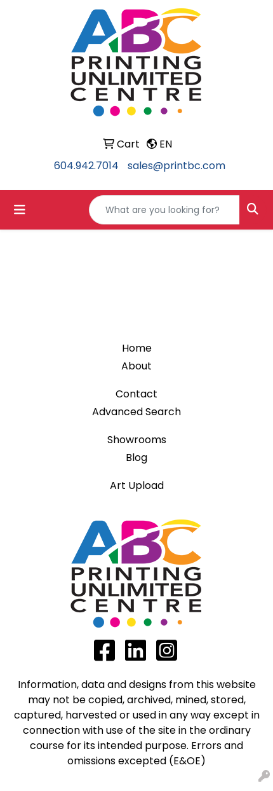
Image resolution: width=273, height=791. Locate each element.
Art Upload (137, 485)
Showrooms (136, 439)
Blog (136, 457)
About (136, 366)
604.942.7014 (86, 165)
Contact (136, 394)
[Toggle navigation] (19, 210)
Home (137, 348)
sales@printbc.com (176, 165)
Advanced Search (136, 411)
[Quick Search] (164, 209)
